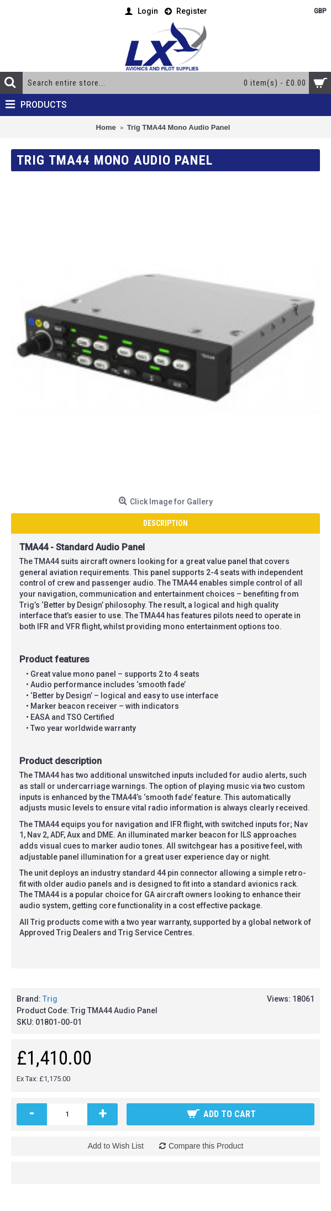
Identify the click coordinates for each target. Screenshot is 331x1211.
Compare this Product (206, 1145)
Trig (50, 998)
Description (165, 523)
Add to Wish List (116, 1145)
